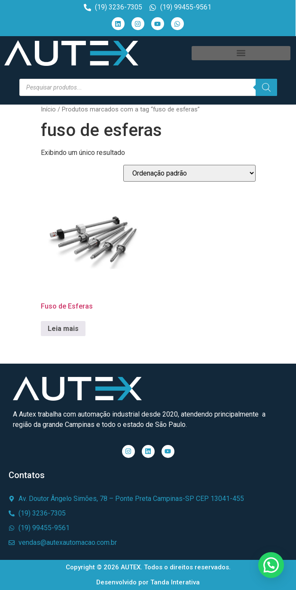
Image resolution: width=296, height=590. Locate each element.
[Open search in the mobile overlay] (148, 87)
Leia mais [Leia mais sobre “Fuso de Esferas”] (63, 328)
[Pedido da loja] (189, 173)
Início (48, 109)
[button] (241, 53)
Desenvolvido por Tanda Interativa (148, 582)
